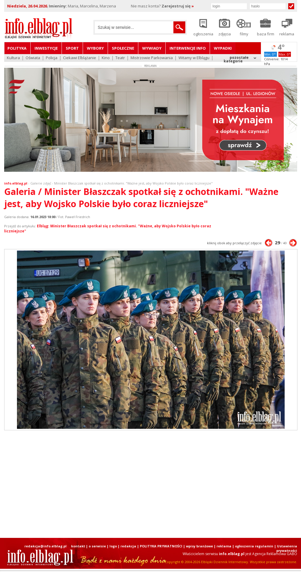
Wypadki (223, 48)
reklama (224, 546)
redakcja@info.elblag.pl (45, 546)
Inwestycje (46, 48)
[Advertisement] (133, 484)
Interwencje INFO (188, 48)
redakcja (128, 546)
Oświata (33, 58)
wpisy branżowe (199, 546)
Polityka (16, 48)
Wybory (95, 48)
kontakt (78, 546)
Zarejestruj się (178, 6)
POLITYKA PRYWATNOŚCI (161, 546)
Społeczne (123, 48)
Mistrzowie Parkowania (152, 58)
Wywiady (152, 48)
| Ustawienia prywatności (285, 548)
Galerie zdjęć (40, 183)
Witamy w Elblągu (193, 58)
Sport (72, 48)
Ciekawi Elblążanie (79, 58)
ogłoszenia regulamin (254, 546)
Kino (106, 58)
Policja (51, 58)
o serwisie (97, 546)
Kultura (13, 58)
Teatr (120, 58)
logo (113, 546)
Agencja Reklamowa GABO (274, 553)
